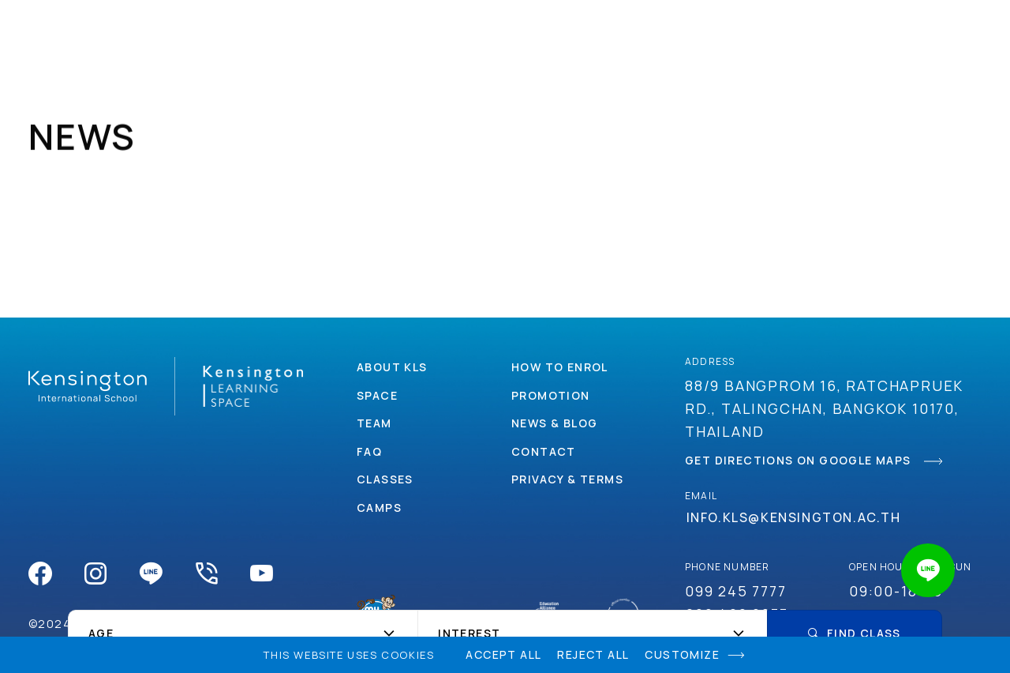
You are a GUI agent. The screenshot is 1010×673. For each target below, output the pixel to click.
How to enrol (559, 366)
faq (924, 31)
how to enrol (558, 31)
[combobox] (242, 633)
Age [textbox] (101, 633)
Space (292, 31)
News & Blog (554, 422)
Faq (369, 451)
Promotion (677, 31)
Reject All (593, 654)
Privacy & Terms (567, 479)
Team (374, 422)
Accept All (503, 654)
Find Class (854, 633)
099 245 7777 (736, 590)
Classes (373, 31)
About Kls (392, 366)
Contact (781, 31)
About (218, 31)
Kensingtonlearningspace (67, 31)
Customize (682, 654)
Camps (455, 31)
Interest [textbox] (469, 633)
